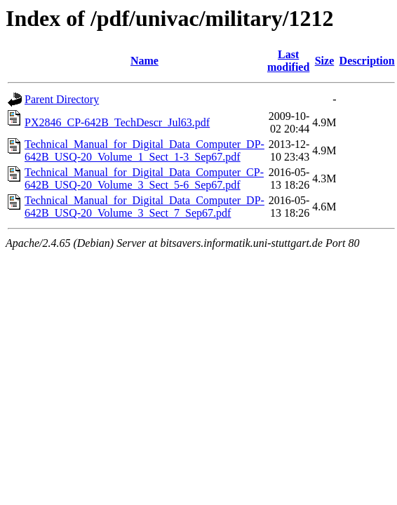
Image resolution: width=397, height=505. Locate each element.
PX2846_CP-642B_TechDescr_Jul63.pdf (117, 122)
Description (367, 61)
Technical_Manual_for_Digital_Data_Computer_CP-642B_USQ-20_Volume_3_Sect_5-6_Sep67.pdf (144, 178)
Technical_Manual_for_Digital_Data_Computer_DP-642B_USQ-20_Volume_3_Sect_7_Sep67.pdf (144, 206)
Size (325, 61)
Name (144, 61)
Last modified (288, 60)
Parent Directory (62, 99)
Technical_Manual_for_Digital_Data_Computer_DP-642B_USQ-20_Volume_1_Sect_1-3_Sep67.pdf (144, 150)
